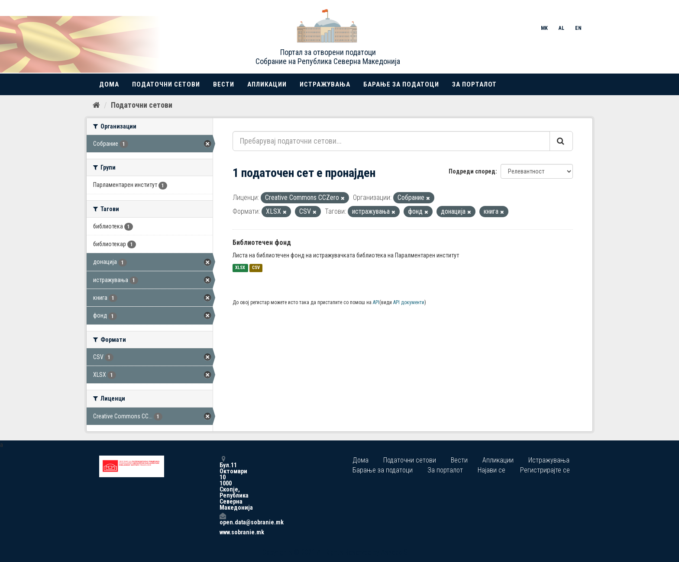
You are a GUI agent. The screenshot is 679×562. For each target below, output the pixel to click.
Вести (223, 84)
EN (578, 28)
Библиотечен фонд (262, 242)
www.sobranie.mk (223, 532)
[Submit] (561, 141)
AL (561, 28)
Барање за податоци (401, 84)
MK (544, 28)
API (376, 302)
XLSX (240, 268)
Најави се (491, 470)
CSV (256, 268)
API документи (408, 302)
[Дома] (96, 105)
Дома (109, 84)
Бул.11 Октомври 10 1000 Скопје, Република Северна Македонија (223, 483)
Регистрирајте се (545, 470)
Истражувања (325, 84)
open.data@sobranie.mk (223, 519)
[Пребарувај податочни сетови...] (391, 141)
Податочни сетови (166, 84)
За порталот (474, 84)
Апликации (267, 84)
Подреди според (472, 171)
